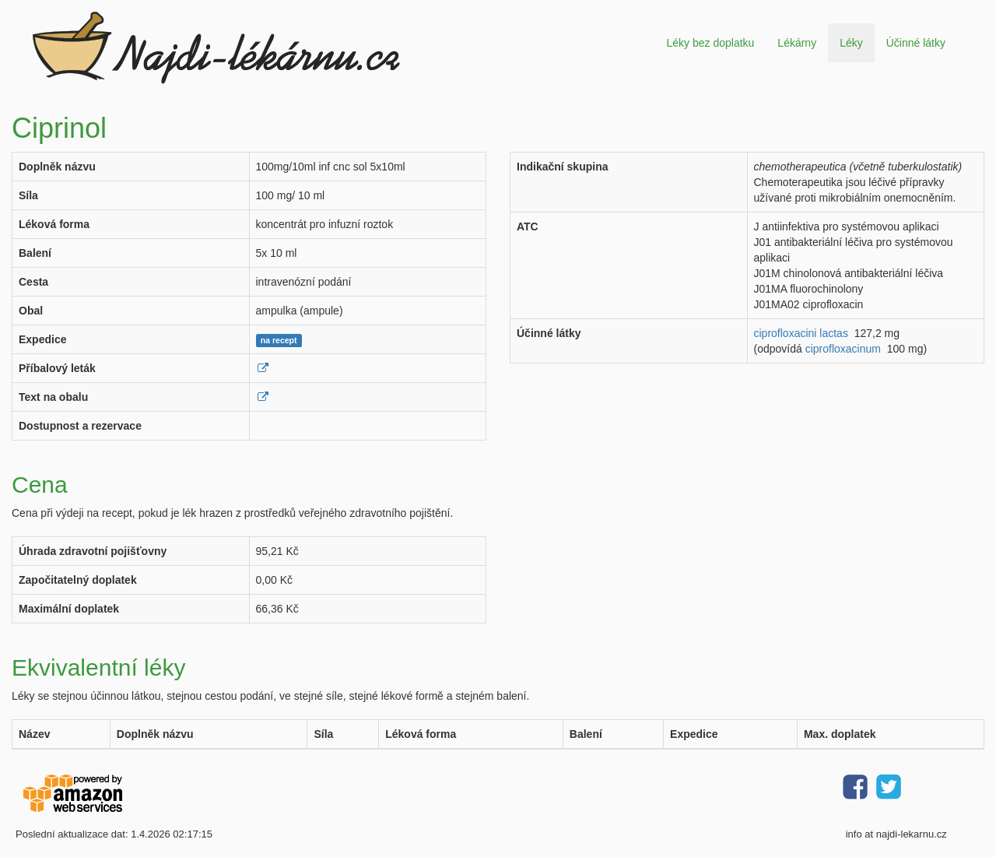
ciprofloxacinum (843, 348)
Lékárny (796, 43)
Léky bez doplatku (710, 43)
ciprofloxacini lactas (801, 333)
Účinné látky (915, 43)
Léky (851, 43)
